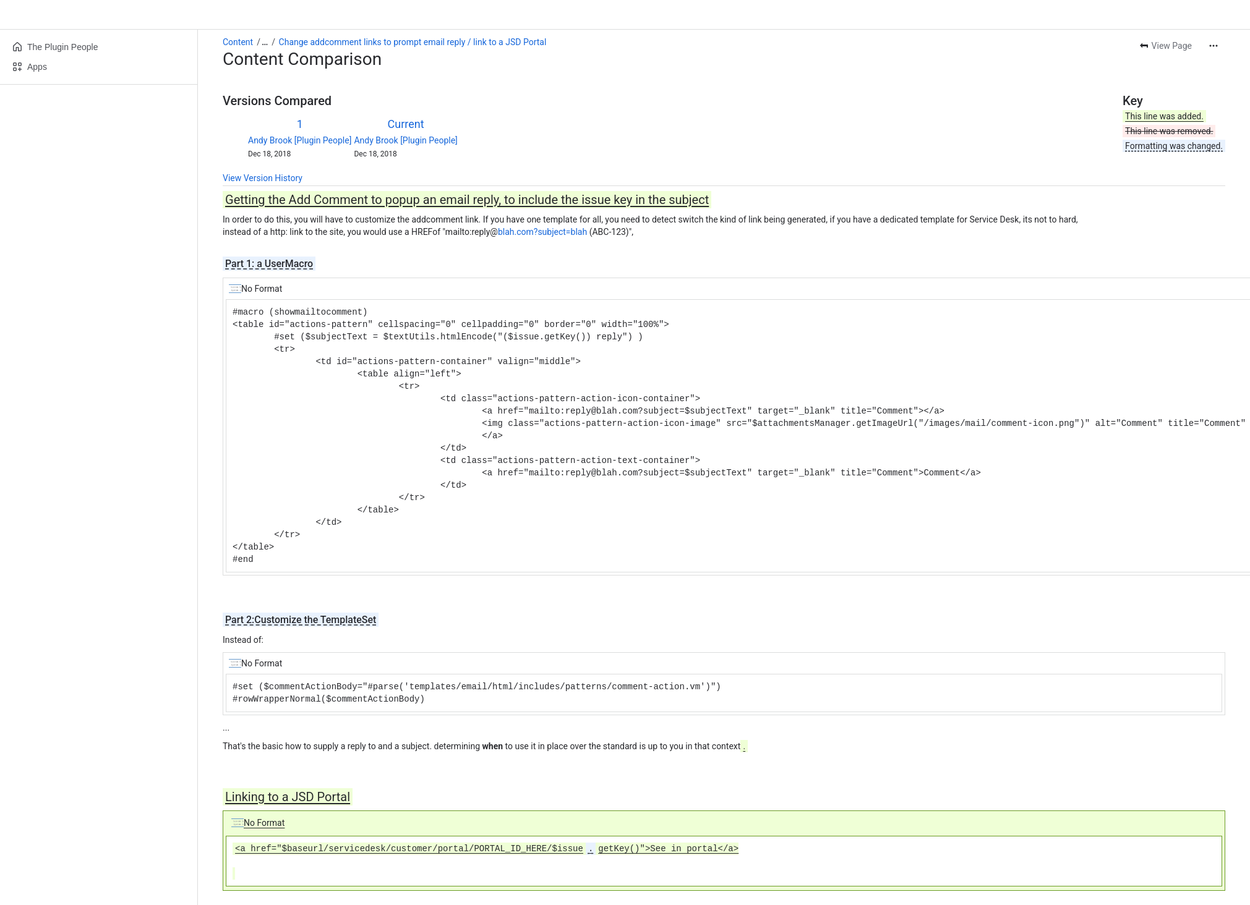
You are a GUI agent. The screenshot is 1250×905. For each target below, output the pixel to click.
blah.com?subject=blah (542, 232)
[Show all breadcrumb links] (265, 42)
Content (238, 42)
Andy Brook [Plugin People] (299, 140)
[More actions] (1213, 45)
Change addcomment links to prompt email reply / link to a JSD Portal (413, 42)
